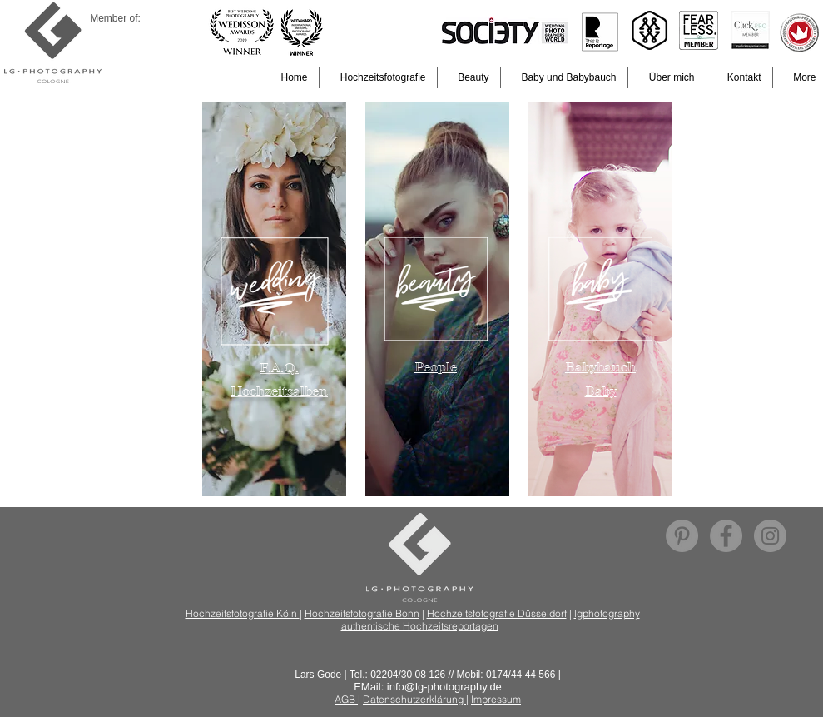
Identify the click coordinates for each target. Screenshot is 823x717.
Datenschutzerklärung (414, 699)
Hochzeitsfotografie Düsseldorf (497, 613)
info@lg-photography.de (444, 686)
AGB (346, 699)
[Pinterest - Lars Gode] (682, 536)
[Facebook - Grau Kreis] (726, 536)
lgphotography (607, 613)
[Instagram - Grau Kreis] (770, 536)
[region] (274, 299)
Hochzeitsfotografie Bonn (362, 613)
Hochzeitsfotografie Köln (243, 613)
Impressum (496, 699)
